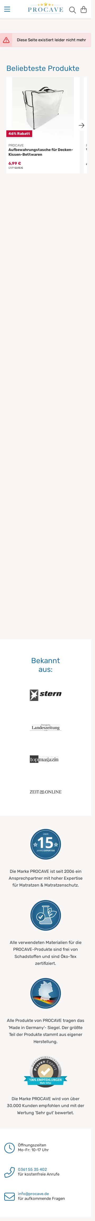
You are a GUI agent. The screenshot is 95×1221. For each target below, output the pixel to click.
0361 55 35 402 (32, 1169)
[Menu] (7, 9)
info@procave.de (33, 1193)
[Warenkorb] (83, 9)
